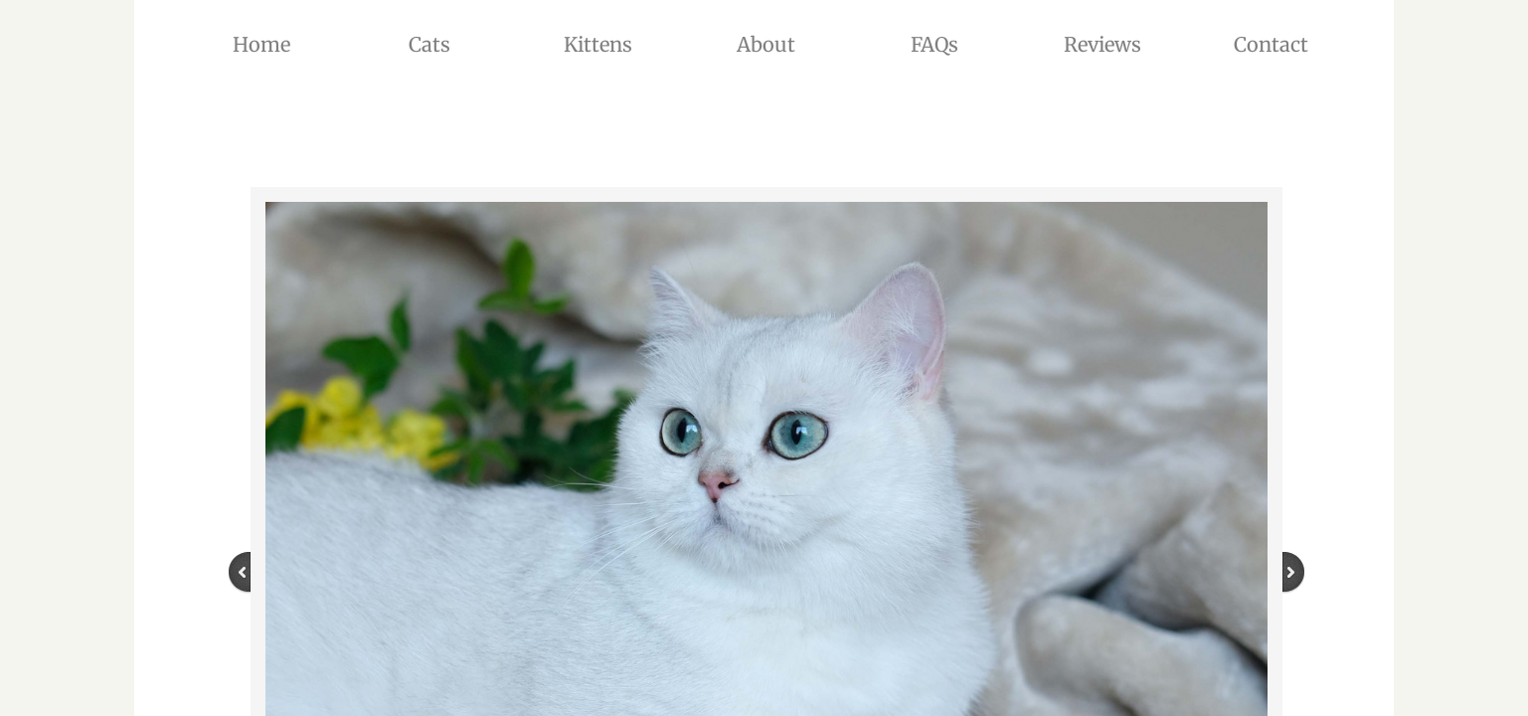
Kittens (598, 44)
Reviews (1102, 44)
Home (261, 44)
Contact (1271, 44)
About (766, 44)
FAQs (934, 44)
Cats (429, 44)
